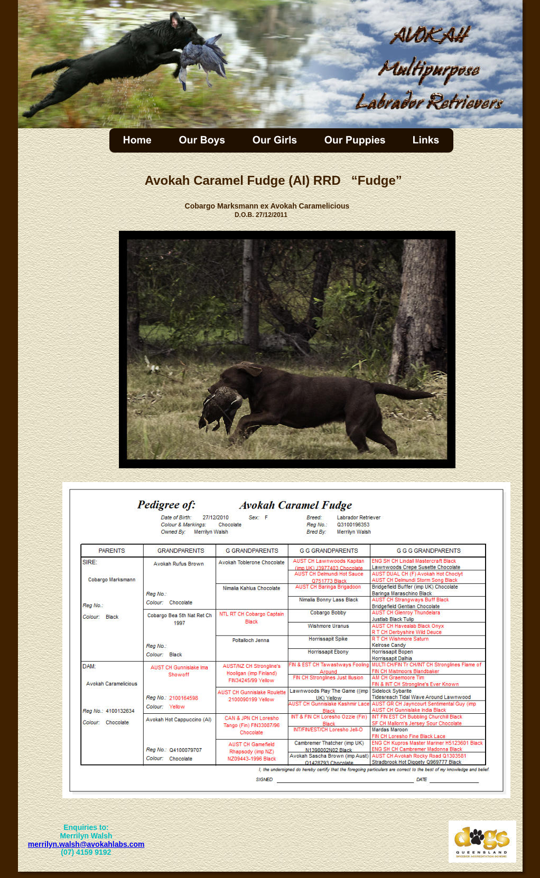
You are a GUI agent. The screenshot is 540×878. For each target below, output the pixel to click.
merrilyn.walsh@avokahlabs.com (86, 844)
